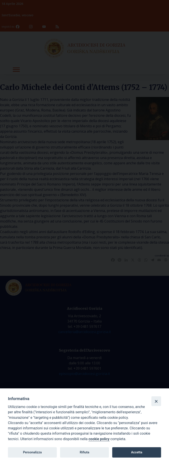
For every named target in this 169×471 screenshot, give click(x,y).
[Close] (156, 401)
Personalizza (32, 452)
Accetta (136, 452)
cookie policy (98, 439)
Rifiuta (84, 452)
